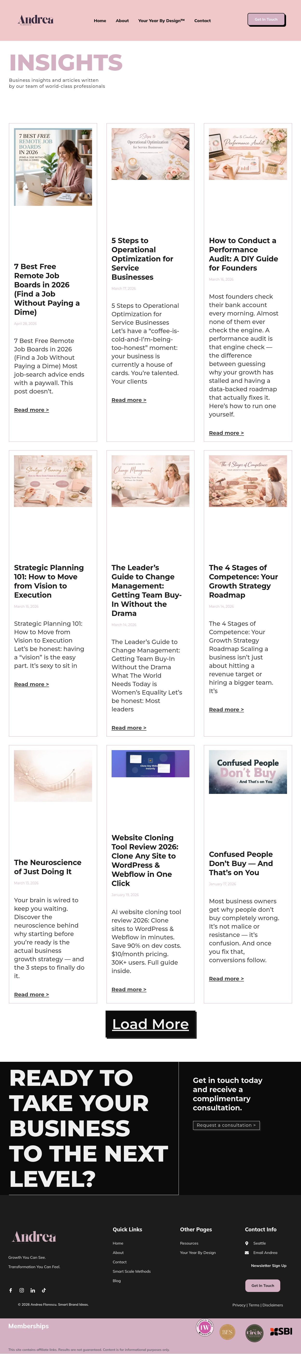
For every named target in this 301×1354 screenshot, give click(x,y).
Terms (254, 1305)
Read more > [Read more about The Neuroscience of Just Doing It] (31, 994)
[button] (150, 1024)
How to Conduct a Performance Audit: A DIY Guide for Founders (243, 254)
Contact (202, 20)
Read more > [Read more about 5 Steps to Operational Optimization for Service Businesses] (129, 400)
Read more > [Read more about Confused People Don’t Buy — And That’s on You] (226, 978)
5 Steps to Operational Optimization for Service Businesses (142, 259)
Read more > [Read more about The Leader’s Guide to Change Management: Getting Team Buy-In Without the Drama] (129, 728)
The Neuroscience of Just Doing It (47, 867)
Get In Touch (266, 19)
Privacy (239, 1305)
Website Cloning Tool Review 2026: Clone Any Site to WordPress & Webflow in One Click (145, 860)
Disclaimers (272, 1305)
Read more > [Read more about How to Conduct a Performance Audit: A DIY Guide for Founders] (226, 433)
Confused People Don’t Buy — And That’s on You (241, 863)
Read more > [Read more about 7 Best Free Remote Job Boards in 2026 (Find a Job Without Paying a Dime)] (31, 410)
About (122, 20)
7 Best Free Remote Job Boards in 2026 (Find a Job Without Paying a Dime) (47, 289)
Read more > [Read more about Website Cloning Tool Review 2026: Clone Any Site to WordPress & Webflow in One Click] (129, 989)
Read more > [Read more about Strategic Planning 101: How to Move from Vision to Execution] (31, 684)
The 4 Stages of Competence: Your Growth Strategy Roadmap (243, 581)
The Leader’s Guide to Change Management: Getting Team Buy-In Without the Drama (147, 590)
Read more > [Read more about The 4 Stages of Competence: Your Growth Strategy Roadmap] (226, 709)
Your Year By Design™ (161, 20)
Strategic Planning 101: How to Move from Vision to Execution (49, 581)
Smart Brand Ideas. (73, 1305)
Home (100, 20)
